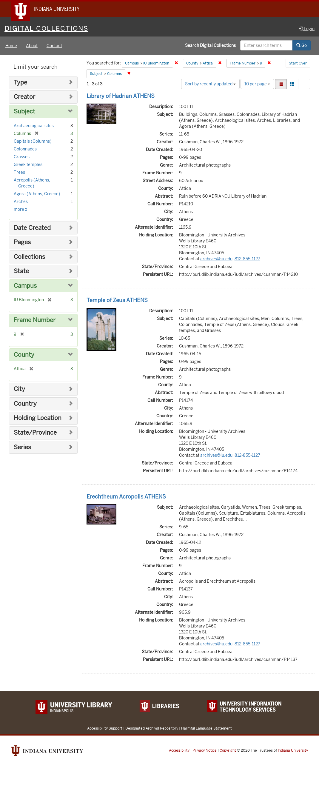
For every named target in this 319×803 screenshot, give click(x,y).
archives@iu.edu (216, 259)
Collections (29, 257)
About (32, 46)
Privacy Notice (204, 750)
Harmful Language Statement (206, 728)
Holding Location (37, 418)
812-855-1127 (247, 259)
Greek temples (28, 164)
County (24, 355)
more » (20, 209)
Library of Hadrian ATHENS (121, 96)
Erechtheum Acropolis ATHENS (126, 496)
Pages (22, 242)
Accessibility (179, 750)
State (21, 271)
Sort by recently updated (210, 84)
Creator (24, 97)
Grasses (22, 157)
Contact (54, 46)
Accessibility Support (104, 728)
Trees (19, 172)
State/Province (35, 433)
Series (22, 447)
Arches (21, 201)
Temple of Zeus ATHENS (117, 300)
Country (25, 404)
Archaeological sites (34, 126)
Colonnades (25, 149)
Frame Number (35, 320)
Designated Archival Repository (151, 728)
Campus (25, 286)
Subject (24, 112)
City (19, 389)
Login (307, 29)
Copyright (228, 750)
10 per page (257, 84)
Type (20, 83)
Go (301, 45)
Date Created (32, 228)
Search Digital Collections (210, 45)
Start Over (298, 63)
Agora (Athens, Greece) (37, 194)
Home (11, 46)
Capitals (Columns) (33, 141)
